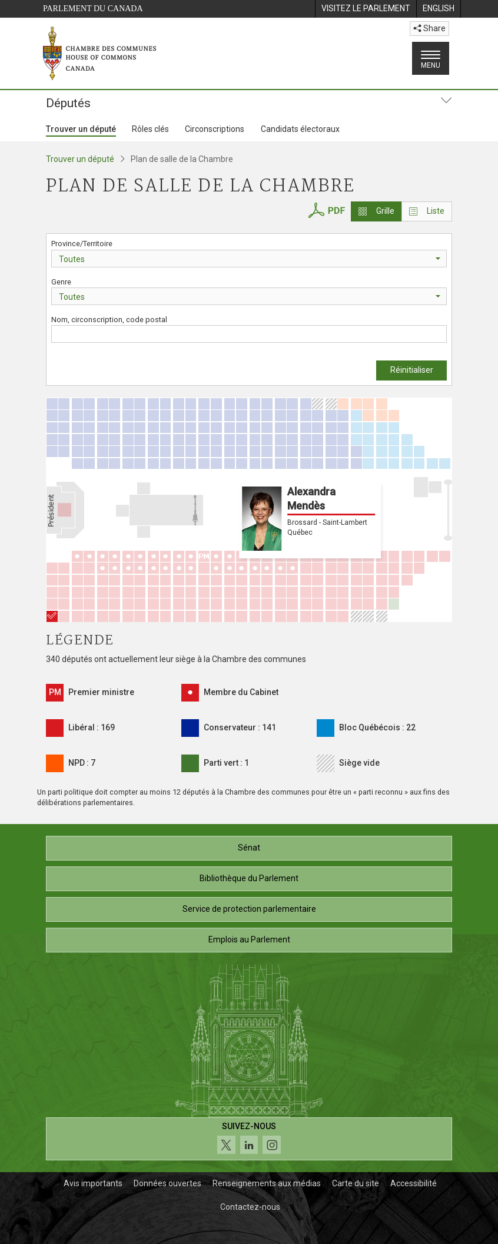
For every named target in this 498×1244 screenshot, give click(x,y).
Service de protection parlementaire (249, 909)
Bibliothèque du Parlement (249, 878)
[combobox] (249, 258)
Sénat (249, 847)
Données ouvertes (167, 1183)
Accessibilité (413, 1183)
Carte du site (355, 1183)
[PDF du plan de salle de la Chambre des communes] (326, 209)
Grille (376, 211)
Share (429, 28)
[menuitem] (365, 9)
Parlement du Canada (93, 8)
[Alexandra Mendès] (52, 616)
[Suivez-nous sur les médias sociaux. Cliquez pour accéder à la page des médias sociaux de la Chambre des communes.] (249, 1138)
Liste (426, 211)
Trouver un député (81, 129)
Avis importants (93, 1183)
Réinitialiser (411, 370)
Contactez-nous (250, 1207)
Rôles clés (150, 129)
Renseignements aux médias (267, 1183)
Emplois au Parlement (249, 939)
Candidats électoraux (300, 129)
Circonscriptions (214, 129)
